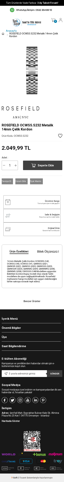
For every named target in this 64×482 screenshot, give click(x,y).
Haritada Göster (11, 421)
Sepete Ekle (42, 165)
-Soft (14, 478)
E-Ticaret (22, 478)
